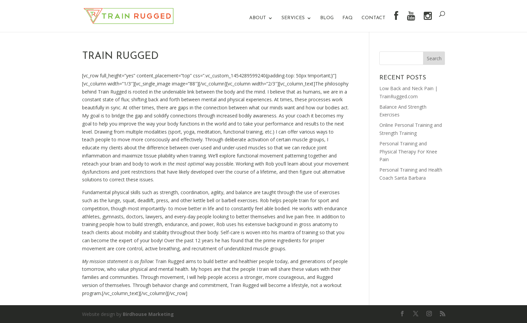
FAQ (347, 18)
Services (293, 18)
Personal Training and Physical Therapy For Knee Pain (408, 151)
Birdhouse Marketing (148, 314)
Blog (327, 18)
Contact (373, 18)
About (257, 18)
